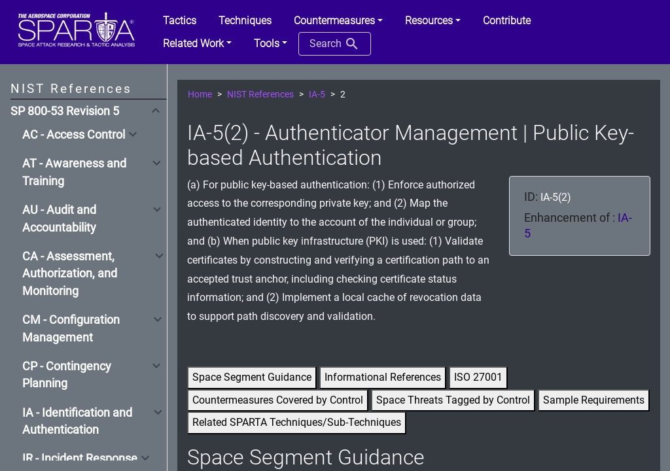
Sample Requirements (593, 400)
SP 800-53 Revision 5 (64, 111)
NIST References (260, 94)
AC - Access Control (73, 134)
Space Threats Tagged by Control (453, 400)
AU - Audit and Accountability (59, 218)
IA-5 (317, 94)
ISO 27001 (478, 377)
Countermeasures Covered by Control (277, 400)
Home (200, 94)
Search (334, 44)
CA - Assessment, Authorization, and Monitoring (69, 274)
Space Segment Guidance (251, 377)
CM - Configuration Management (71, 328)
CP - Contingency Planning (66, 375)
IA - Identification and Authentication (77, 421)
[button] (338, 21)
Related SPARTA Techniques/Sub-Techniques (296, 422)
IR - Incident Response (79, 458)
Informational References (383, 377)
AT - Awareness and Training (74, 172)
